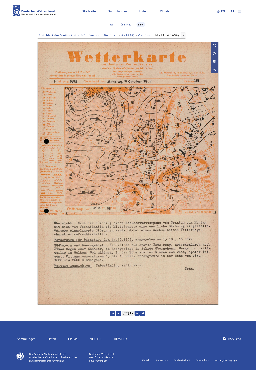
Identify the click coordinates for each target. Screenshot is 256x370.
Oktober (144, 35)
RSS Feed (234, 339)
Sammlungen (117, 11)
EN (223, 11)
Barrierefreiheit (182, 360)
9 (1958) (128, 35)
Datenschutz (202, 360)
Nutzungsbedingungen (226, 360)
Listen (143, 11)
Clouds (164, 11)
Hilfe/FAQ (120, 339)
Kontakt (146, 360)
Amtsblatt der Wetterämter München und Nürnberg (78, 35)
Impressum (162, 360)
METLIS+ (96, 339)
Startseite (89, 11)
